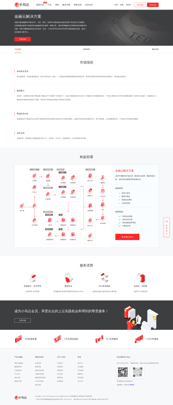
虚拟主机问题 (39, 370)
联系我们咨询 (127, 237)
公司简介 (60, 363)
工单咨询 (131, 385)
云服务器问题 (39, 374)
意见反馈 (80, 377)
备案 (122, 5)
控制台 (128, 5)
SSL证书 (17, 374)
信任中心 (80, 363)
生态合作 (89, 5)
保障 (57, 5)
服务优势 (155, 49)
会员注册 (38, 363)
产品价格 (80, 370)
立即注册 (22, 320)
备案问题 (38, 367)
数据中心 (80, 374)
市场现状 (17, 49)
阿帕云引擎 (18, 381)
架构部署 (86, 49)
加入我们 (60, 374)
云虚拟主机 (18, 370)
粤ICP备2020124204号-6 (81, 399)
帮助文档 (77, 5)
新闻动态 (60, 377)
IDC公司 (80, 381)
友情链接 (60, 381)
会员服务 (80, 367)
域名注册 (17, 377)
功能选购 (22, 39)
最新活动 (40, 4)
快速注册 (152, 5)
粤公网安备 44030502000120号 (98, 399)
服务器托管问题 (40, 377)
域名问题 (38, 385)
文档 (116, 5)
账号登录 (140, 5)
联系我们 (60, 367)
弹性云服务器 (18, 363)
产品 (49, 5)
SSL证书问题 (39, 381)
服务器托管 (18, 367)
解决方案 (66, 5)
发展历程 (60, 370)
